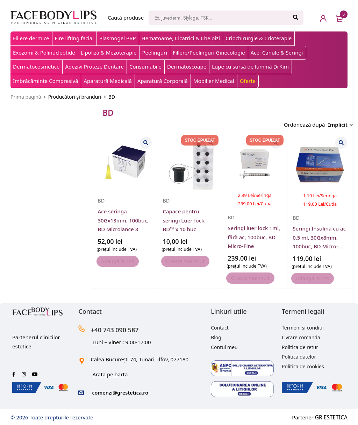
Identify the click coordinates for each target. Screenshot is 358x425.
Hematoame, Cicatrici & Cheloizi (181, 38)
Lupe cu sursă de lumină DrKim (250, 66)
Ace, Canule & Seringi (277, 52)
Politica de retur (300, 345)
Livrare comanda (301, 335)
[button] (122, 259)
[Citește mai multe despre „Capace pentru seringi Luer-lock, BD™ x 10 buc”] (190, 259)
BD (101, 198)
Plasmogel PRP (117, 38)
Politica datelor (299, 355)
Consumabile (145, 66)
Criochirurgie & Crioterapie (258, 38)
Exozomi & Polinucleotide (44, 52)
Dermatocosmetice (36, 66)
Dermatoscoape (186, 66)
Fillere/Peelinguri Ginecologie (209, 52)
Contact (220, 326)
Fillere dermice (31, 38)
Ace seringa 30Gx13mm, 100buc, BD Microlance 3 (123, 218)
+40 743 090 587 (120, 327)
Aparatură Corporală (162, 80)
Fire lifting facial (74, 38)
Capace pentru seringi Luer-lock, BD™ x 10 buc (184, 218)
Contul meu (224, 345)
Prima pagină (25, 96)
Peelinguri (154, 52)
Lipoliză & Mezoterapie (109, 52)
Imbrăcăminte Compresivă (45, 80)
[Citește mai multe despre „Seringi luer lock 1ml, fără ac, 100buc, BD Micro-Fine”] (255, 276)
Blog (216, 335)
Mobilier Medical (213, 80)
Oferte (248, 80)
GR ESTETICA (332, 415)
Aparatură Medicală (108, 80)
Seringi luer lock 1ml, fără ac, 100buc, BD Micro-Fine (254, 235)
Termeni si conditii (303, 326)
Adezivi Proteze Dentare (94, 66)
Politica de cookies (303, 364)
